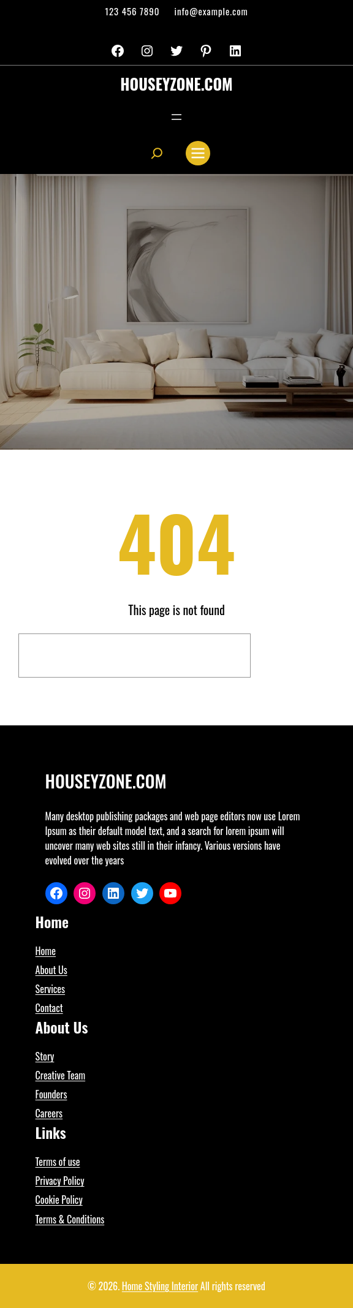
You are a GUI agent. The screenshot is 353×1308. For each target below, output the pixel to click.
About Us (51, 969)
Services (50, 988)
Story (45, 1056)
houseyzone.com (176, 83)
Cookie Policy (59, 1199)
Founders (51, 1094)
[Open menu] (176, 117)
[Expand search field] (157, 153)
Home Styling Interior (160, 1286)
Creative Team (61, 1075)
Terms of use (58, 1161)
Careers (49, 1113)
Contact (49, 1007)
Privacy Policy (60, 1180)
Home (46, 950)
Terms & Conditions (70, 1219)
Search (296, 656)
